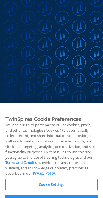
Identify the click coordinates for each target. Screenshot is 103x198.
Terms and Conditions (23, 170)
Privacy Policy (44, 181)
